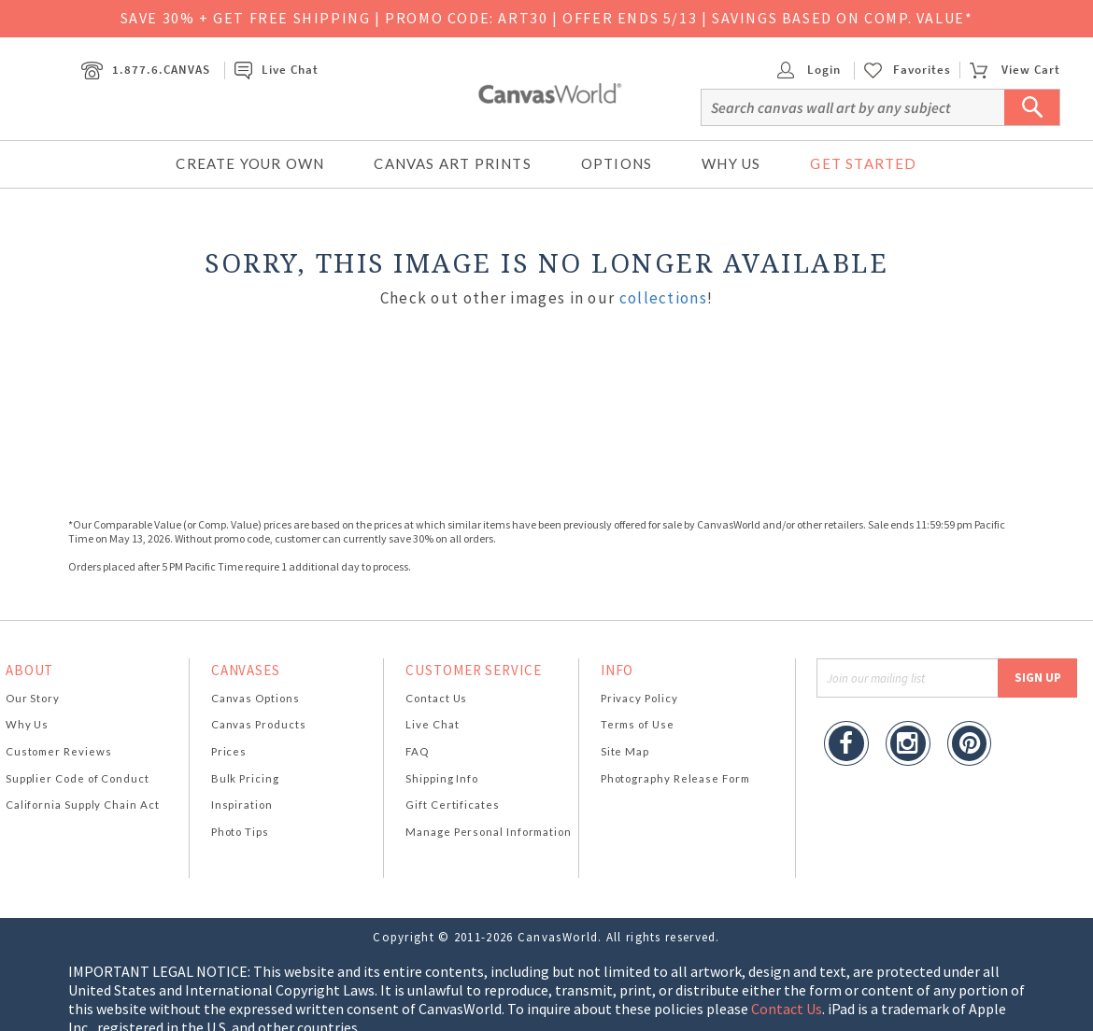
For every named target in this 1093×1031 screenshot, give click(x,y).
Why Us (731, 163)
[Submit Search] (1032, 107)
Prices (229, 751)
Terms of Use (637, 724)
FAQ (417, 751)
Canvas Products (258, 724)
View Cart (1014, 70)
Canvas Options (255, 698)
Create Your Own (250, 163)
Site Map (625, 751)
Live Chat (276, 70)
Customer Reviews (59, 751)
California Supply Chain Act (83, 804)
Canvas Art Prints (452, 163)
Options (616, 163)
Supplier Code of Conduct (77, 778)
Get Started (863, 163)
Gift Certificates (452, 804)
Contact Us (436, 698)
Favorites (922, 70)
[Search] (880, 107)
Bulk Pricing (245, 778)
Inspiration (242, 804)
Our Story (33, 698)
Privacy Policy (639, 698)
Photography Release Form (675, 778)
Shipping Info (441, 778)
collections (663, 298)
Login (809, 70)
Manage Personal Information (488, 832)
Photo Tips (240, 832)
